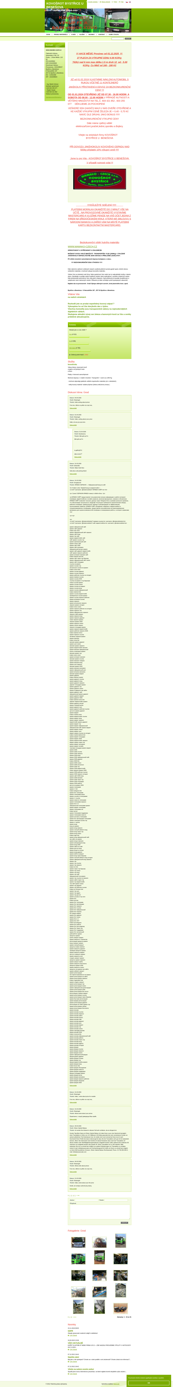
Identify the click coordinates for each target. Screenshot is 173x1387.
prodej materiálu (60, 34)
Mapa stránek (106, 2)
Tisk (122, 2)
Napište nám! (73, 1357)
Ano (70, 334)
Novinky (92, 34)
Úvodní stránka (93, 2)
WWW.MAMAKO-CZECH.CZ (82, 246)
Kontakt (101, 34)
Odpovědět (73, 408)
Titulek (101, 1200)
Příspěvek (73, 1203)
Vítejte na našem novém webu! (81, 1369)
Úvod (48, 34)
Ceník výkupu (114, 34)
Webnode (116, 1384)
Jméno (72, 1200)
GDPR (70, 1331)
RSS (115, 2)
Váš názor (72, 348)
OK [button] (149, 1383)
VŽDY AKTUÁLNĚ (75, 1343)
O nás (73, 34)
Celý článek (73, 1335)
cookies (166, 1378)
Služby (82, 34)
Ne (70, 341)
